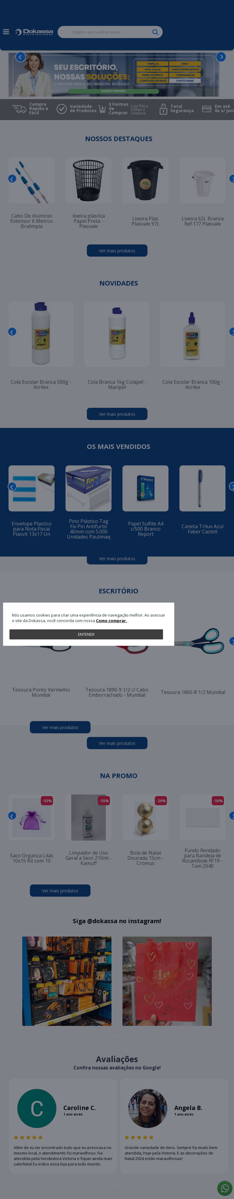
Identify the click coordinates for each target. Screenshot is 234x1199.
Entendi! (86, 634)
